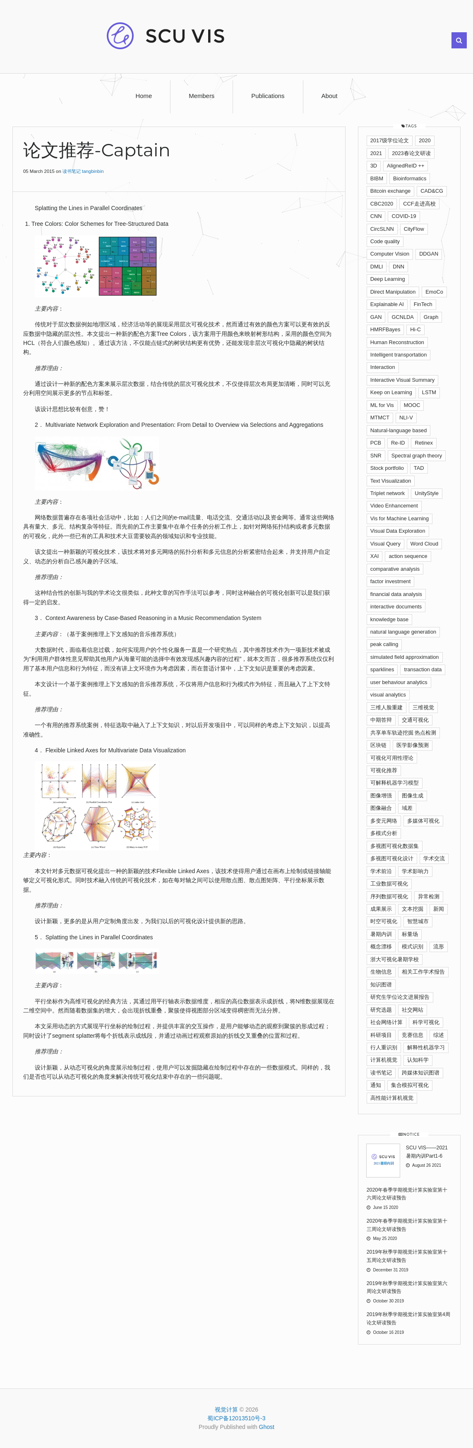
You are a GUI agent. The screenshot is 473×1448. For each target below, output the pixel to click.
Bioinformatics (409, 178)
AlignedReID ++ (405, 166)
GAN (376, 317)
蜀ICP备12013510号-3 (236, 1418)
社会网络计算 (386, 1022)
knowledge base (389, 619)
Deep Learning (387, 279)
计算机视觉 (383, 1060)
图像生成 (412, 795)
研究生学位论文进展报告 (400, 997)
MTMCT (379, 417)
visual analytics (388, 695)
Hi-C (415, 329)
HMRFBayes (385, 329)
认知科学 (418, 1060)
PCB (375, 443)
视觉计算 (226, 1409)
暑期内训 (381, 934)
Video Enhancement (394, 506)
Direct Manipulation (393, 292)
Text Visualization (390, 481)
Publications (267, 96)
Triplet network (387, 493)
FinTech (423, 304)
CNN (376, 216)
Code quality (385, 241)
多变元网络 (383, 821)
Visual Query (385, 544)
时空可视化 (383, 921)
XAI (374, 556)
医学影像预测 (412, 745)
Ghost (266, 1427)
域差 (407, 808)
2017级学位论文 (389, 140)
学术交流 (434, 858)
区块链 (378, 745)
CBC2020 (382, 204)
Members (201, 96)
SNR (376, 455)
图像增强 (381, 795)
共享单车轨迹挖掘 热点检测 (403, 733)
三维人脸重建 (386, 707)
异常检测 (428, 896)
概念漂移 (381, 946)
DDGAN (428, 254)
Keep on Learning (391, 392)
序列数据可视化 (389, 896)
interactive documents (396, 606)
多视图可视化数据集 (394, 846)
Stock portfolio (387, 468)
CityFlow (414, 229)
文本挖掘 (412, 909)
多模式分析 (383, 833)
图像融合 (381, 808)
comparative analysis (395, 569)
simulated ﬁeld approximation (404, 657)
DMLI (376, 266)
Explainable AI (387, 304)
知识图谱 (381, 984)
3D (373, 166)
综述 (438, 1035)
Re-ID (398, 443)
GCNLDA (402, 317)
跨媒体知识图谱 (420, 1073)
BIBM (376, 178)
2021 (376, 153)
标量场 (410, 934)
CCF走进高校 (419, 204)
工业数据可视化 (389, 884)
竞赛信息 (412, 1035)
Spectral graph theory (416, 455)
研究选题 (381, 1010)
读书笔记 (71, 171)
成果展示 (381, 909)
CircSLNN (382, 229)
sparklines (382, 669)
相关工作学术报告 (423, 972)
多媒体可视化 (423, 821)
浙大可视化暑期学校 (394, 959)
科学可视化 (426, 1022)
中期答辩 (381, 720)
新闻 (438, 909)
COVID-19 (403, 216)
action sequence (408, 556)
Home (144, 96)
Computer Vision (389, 254)
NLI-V (406, 417)
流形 (438, 946)
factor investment (390, 581)
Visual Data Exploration (397, 531)
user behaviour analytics (398, 682)
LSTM (429, 392)
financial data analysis (396, 594)
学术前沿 (381, 871)
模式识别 (412, 946)
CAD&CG (431, 191)
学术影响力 (415, 871)
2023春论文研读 (411, 153)
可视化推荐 (383, 770)
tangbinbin (93, 171)
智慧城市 (418, 921)
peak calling (384, 644)
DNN (398, 266)
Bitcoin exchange (390, 191)
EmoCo (434, 292)
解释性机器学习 (426, 1047)
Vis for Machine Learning (399, 518)
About (330, 96)
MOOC (412, 405)
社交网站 (412, 1010)
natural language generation (403, 632)
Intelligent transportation (398, 355)
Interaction (382, 367)
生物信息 (381, 972)
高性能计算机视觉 (391, 1098)
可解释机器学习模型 (394, 783)
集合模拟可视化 (410, 1085)
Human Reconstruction (397, 342)
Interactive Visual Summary (402, 380)
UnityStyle (427, 493)
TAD (419, 468)
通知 (375, 1085)
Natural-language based (398, 430)
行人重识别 (383, 1047)
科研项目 (381, 1035)
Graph (431, 317)
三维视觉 (423, 707)
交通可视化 (415, 720)
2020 (424, 140)
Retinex (423, 443)
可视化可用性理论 (391, 758)
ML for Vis (382, 405)
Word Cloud (424, 544)
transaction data (423, 669)
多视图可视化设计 (391, 858)
